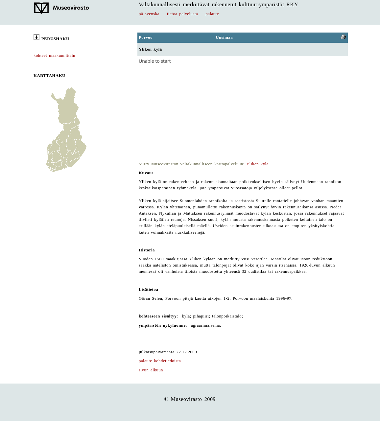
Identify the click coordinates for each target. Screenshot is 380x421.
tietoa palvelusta (182, 14)
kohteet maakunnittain (54, 55)
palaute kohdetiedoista (160, 361)
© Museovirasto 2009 (190, 399)
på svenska (149, 14)
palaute (212, 14)
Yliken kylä (257, 164)
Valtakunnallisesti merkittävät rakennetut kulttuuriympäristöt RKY (218, 4)
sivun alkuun (151, 370)
